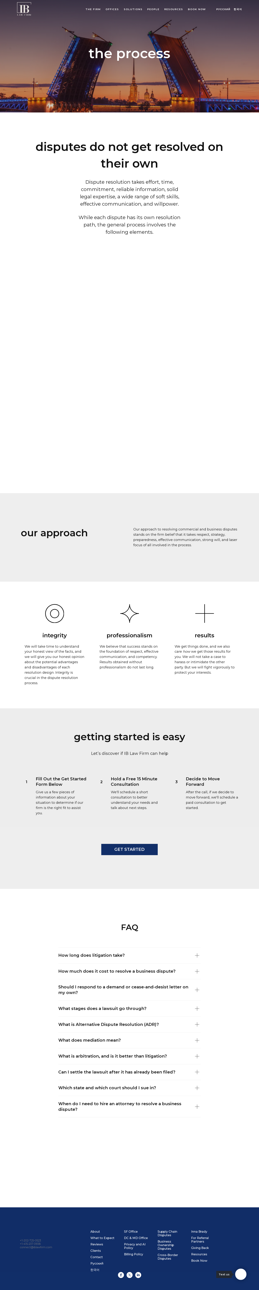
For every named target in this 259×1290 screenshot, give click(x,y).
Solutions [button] (133, 9)
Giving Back (200, 1248)
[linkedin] (138, 1275)
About (95, 1231)
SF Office (131, 1231)
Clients (95, 1251)
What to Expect (102, 1238)
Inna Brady (199, 1231)
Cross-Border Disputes (168, 1256)
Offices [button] (112, 9)
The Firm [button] (93, 9)
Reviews (96, 1244)
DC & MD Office (136, 1238)
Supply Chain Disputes (167, 1233)
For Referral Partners (200, 1239)
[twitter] (130, 1275)
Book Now (199, 1260)
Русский (223, 9)
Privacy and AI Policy (135, 1246)
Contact (96, 1257)
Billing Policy (133, 1254)
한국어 (238, 9)
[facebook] (121, 1275)
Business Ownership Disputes (166, 1245)
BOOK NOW (197, 9)
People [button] (153, 9)
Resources (173, 9)
